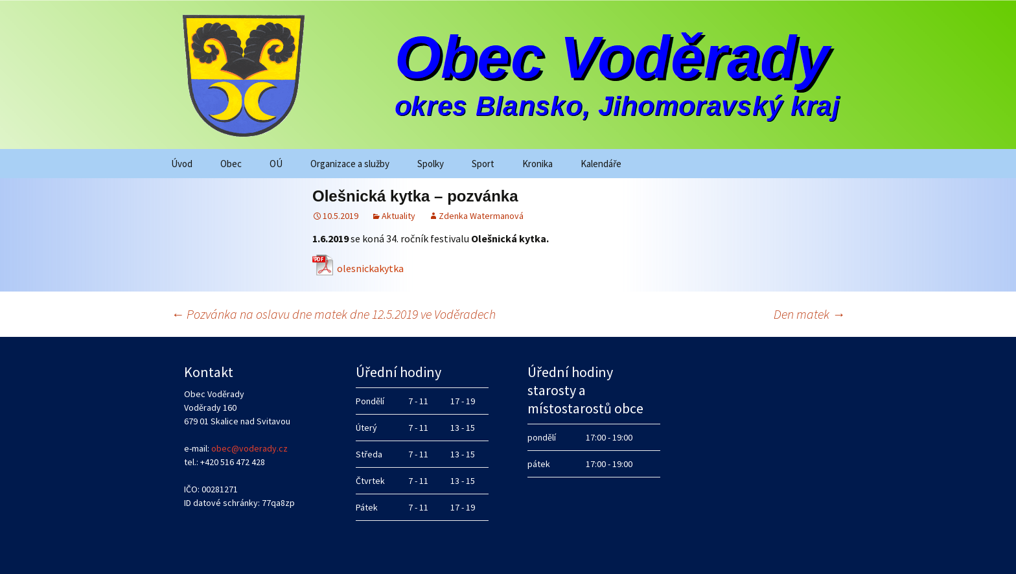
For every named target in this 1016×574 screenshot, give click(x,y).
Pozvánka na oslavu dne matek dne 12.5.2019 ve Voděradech (333, 314)
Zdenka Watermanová (481, 216)
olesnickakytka (370, 268)
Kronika (537, 163)
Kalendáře (601, 163)
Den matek (809, 314)
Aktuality (398, 216)
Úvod (181, 163)
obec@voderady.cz (249, 448)
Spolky (430, 163)
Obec (231, 163)
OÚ (276, 163)
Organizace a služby (349, 163)
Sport (483, 163)
